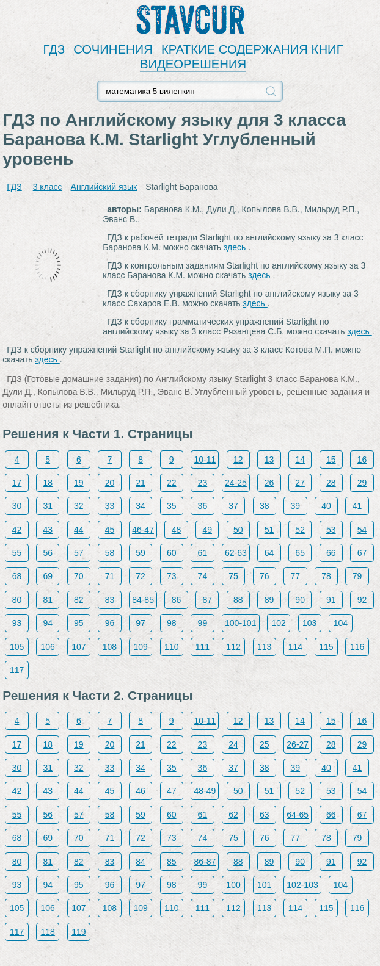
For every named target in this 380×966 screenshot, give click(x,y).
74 (203, 576)
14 (300, 459)
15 (331, 459)
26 (269, 483)
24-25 (236, 483)
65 (300, 553)
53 (331, 530)
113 (264, 647)
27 (300, 483)
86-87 (205, 862)
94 (48, 623)
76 (264, 576)
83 (110, 600)
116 (357, 647)
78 (326, 576)
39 (296, 506)
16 (362, 459)
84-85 (143, 600)
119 (78, 932)
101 (264, 885)
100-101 (240, 623)
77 (296, 576)
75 (233, 576)
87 (207, 600)
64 (269, 553)
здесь (236, 247)
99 (203, 623)
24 (233, 744)
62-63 (236, 553)
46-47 (143, 530)
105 (17, 647)
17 (17, 483)
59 (140, 553)
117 (17, 670)
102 (278, 623)
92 (362, 600)
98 (172, 623)
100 (233, 885)
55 (17, 553)
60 (172, 553)
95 (79, 623)
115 (326, 647)
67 (362, 553)
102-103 (302, 885)
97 (140, 623)
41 (357, 506)
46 (140, 791)
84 (140, 862)
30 (17, 506)
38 (264, 506)
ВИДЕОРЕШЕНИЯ (193, 64)
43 (48, 530)
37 (233, 506)
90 (300, 600)
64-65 (298, 815)
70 (79, 576)
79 (357, 576)
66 (331, 553)
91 (331, 600)
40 (326, 506)
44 (79, 530)
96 (110, 623)
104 (341, 623)
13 (269, 459)
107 (78, 647)
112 (233, 647)
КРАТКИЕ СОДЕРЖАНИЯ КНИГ (252, 49)
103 (309, 623)
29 (362, 483)
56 (48, 553)
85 (172, 862)
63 (264, 815)
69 (48, 576)
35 (172, 506)
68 (17, 576)
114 (295, 647)
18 (48, 483)
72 (140, 576)
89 (269, 600)
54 (362, 530)
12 (238, 459)
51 (269, 530)
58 (110, 553)
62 (233, 815)
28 (331, 483)
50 (238, 530)
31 (48, 506)
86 (176, 600)
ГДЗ (54, 49)
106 (48, 647)
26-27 (298, 744)
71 (110, 576)
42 (17, 530)
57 (79, 553)
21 (140, 483)
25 (264, 744)
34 (140, 506)
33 (110, 506)
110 (171, 647)
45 (110, 530)
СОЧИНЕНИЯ (113, 49)
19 (79, 483)
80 (17, 600)
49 (207, 530)
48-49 (205, 791)
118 (48, 932)
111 (202, 647)
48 (176, 530)
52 (300, 530)
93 (17, 623)
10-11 (205, 459)
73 (172, 576)
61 (203, 553)
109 (140, 647)
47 (172, 791)
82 (79, 600)
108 (110, 647)
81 (48, 600)
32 (79, 506)
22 (172, 483)
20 (110, 483)
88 (238, 600)
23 (203, 483)
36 (203, 506)
